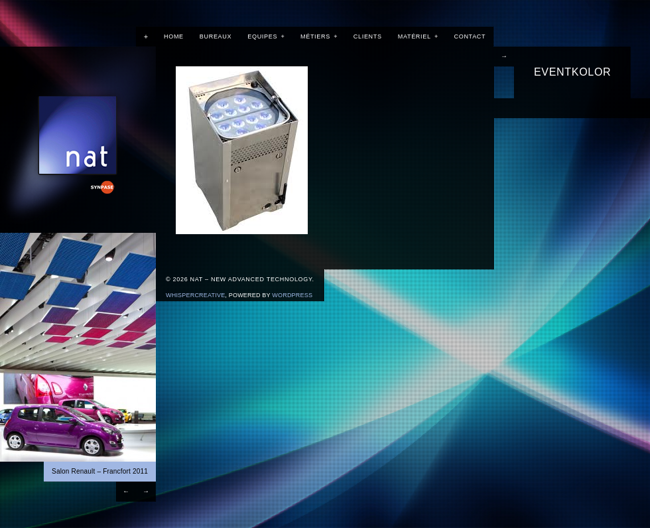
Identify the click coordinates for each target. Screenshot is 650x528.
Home (174, 36)
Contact (470, 36)
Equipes (266, 36)
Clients (368, 36)
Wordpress (292, 295)
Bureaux (215, 36)
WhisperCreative (195, 295)
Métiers (319, 36)
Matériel (418, 36)
